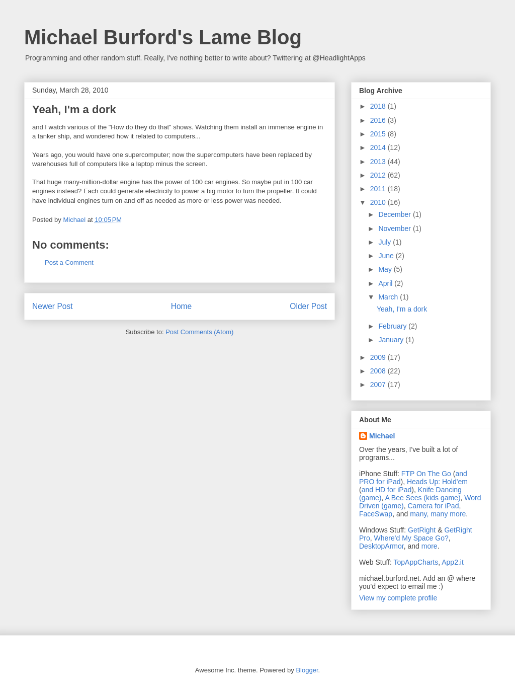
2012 (379, 175)
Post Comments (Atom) (199, 332)
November (395, 228)
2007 (379, 384)
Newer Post (52, 306)
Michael (382, 436)
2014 (379, 147)
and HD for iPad (387, 490)
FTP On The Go (426, 474)
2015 (379, 134)
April (386, 283)
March (389, 297)
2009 (379, 357)
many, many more (438, 514)
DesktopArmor (381, 546)
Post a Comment (69, 262)
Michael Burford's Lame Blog (163, 37)
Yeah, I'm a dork (402, 309)
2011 (379, 189)
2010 (379, 202)
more (429, 546)
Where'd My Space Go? (411, 538)
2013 (379, 162)
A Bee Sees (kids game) (422, 498)
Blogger (307, 670)
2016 (379, 120)
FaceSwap (375, 514)
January (391, 340)
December (395, 214)
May (385, 269)
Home (181, 306)
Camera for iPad (433, 506)
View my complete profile (398, 598)
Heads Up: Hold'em (437, 482)
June (386, 256)
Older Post (308, 306)
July (385, 242)
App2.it (453, 562)
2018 (379, 106)
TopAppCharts (416, 562)
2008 (379, 371)
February (393, 326)
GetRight (422, 530)
